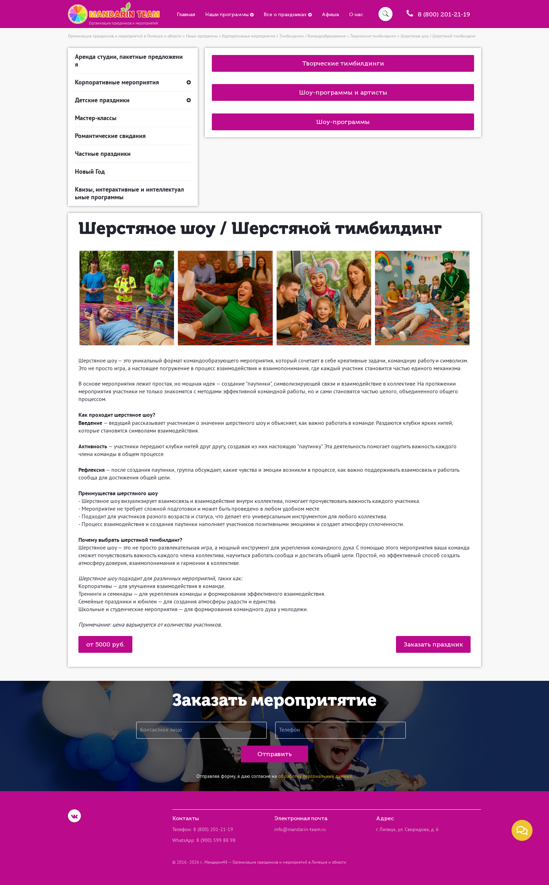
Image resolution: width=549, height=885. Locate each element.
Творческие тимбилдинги (373, 36)
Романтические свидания (110, 136)
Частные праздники (103, 154)
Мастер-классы (96, 118)
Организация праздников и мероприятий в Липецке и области (125, 36)
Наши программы (229, 15)
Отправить (274, 754)
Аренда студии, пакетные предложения (129, 60)
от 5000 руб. (105, 644)
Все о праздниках (288, 15)
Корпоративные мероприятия (248, 36)
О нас (356, 15)
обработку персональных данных (315, 777)
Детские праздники (133, 100)
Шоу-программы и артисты (343, 92)
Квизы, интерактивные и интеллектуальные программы (129, 193)
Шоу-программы (343, 122)
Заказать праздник (433, 644)
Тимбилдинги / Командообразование (312, 36)
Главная (186, 15)
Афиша (330, 15)
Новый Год (90, 171)
